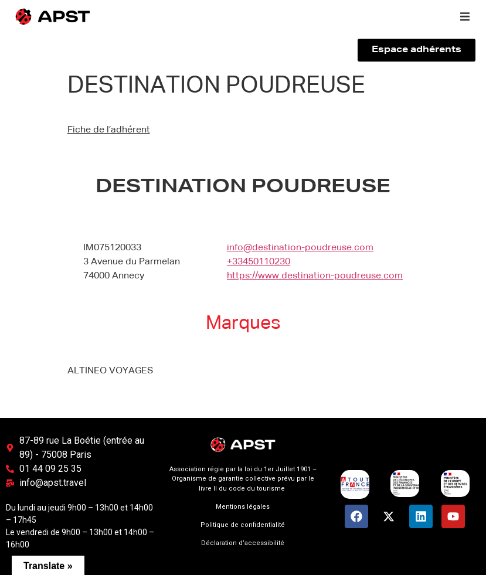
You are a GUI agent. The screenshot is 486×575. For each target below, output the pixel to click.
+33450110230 (258, 262)
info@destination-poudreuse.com (300, 248)
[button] (464, 16)
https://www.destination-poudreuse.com (315, 276)
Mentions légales (243, 507)
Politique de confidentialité (242, 525)
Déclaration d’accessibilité (242, 543)
